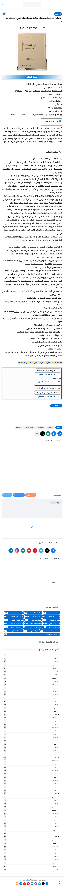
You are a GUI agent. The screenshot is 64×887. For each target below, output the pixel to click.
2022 (56, 793)
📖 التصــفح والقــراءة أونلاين (47, 392)
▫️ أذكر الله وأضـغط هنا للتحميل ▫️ (49, 374)
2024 (56, 714)
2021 (56, 836)
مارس (54, 665)
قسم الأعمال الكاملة (14, 620)
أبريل (55, 661)
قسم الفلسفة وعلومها (32, 627)
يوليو (54, 691)
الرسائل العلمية (13, 613)
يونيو (54, 694)
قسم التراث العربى (51, 623)
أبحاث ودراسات (51, 613)
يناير (55, 671)
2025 (56, 675)
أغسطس (54, 688)
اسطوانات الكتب (33, 613)
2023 (56, 757)
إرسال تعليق (55, 502)
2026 (56, 655)
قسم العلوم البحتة (52, 627)
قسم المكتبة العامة (50, 630)
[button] (53, 433)
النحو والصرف (40, 427)
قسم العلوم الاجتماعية (13, 623)
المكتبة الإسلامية (51, 616)
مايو (55, 658)
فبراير (54, 668)
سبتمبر (54, 685)
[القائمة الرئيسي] (60, 4)
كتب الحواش (31, 630)
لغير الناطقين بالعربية (32, 634)
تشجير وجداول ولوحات (14, 616)
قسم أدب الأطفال (51, 620)
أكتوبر (54, 724)
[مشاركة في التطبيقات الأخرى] (37, 433)
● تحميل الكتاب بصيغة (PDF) (48, 370)
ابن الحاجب (58, 14)
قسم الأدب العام (33, 620)
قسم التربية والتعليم (33, 623)
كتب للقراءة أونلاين (13, 630)
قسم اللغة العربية (28, 427)
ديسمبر (54, 678)
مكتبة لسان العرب (24, 880)
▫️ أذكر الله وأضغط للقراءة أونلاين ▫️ (48, 396)
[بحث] (3, 4)
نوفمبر (54, 681)
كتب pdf (18, 427)
